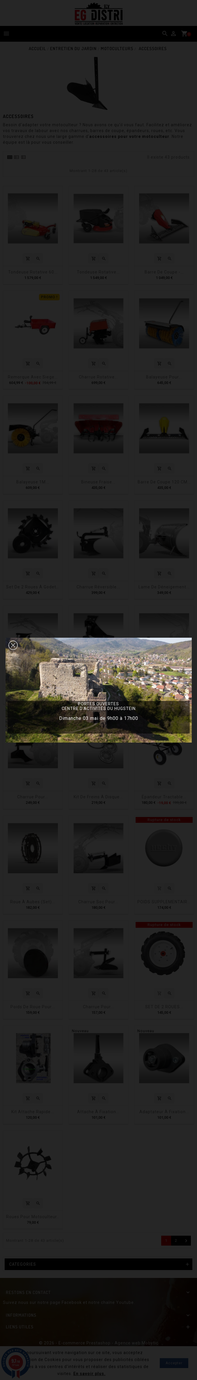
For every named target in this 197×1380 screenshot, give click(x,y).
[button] (13, 645)
